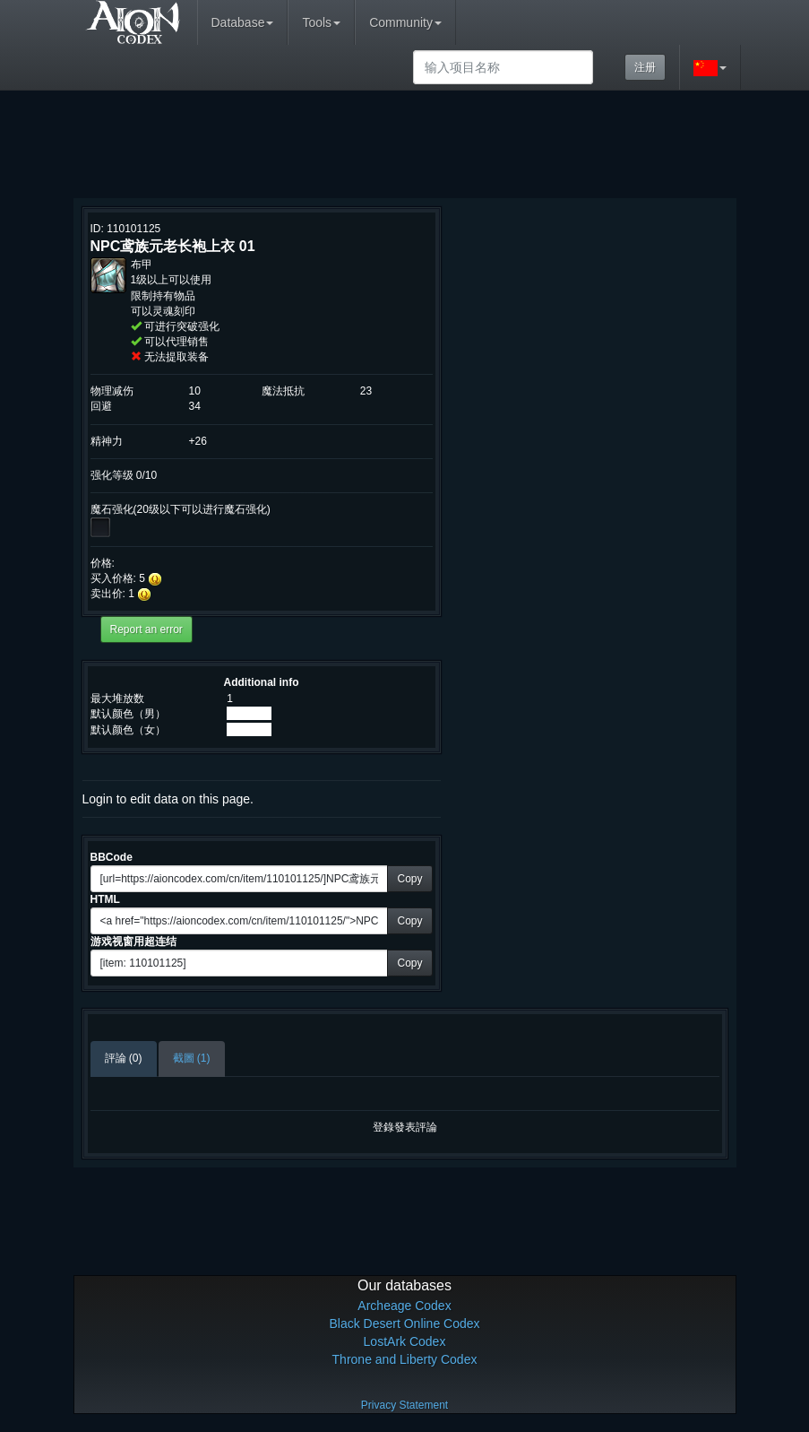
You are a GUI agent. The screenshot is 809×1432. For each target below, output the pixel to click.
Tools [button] (321, 22)
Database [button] (242, 22)
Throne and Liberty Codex (405, 1359)
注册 (645, 67)
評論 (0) (123, 1058)
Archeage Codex (404, 1305)
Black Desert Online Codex (404, 1323)
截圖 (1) (192, 1058)
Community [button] (405, 22)
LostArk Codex (405, 1341)
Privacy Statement (404, 1405)
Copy (409, 878)
